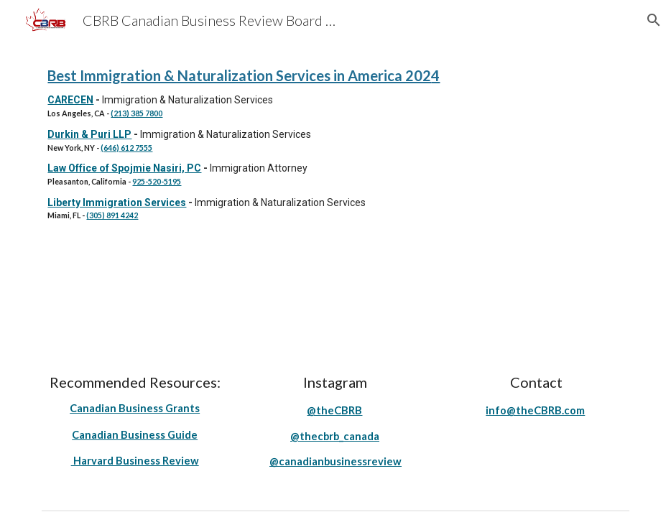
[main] (335, 142)
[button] (654, 20)
